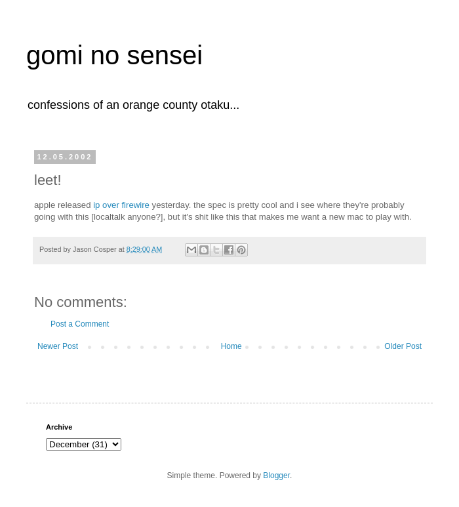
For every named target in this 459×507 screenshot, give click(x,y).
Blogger (276, 475)
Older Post (403, 346)
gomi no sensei (114, 55)
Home (231, 346)
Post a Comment (79, 324)
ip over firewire (121, 205)
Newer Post (57, 346)
